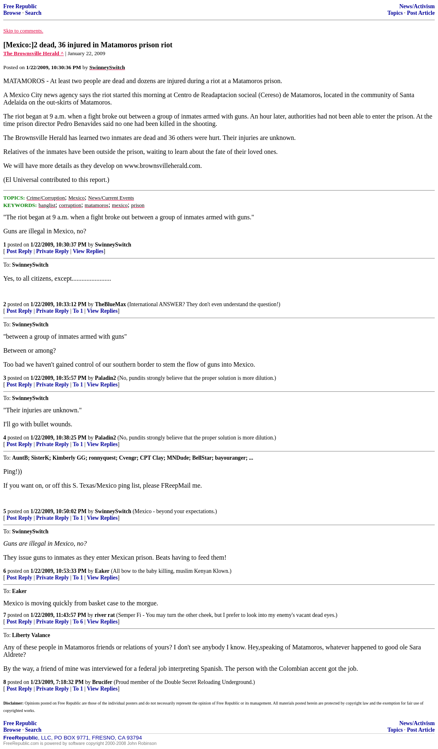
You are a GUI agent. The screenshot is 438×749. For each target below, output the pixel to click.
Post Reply (19, 251)
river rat (105, 615)
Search (33, 13)
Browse (12, 13)
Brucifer (102, 682)
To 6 (78, 622)
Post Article (421, 13)
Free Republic (20, 6)
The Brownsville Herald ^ (33, 53)
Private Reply (52, 251)
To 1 (78, 311)
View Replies (88, 251)
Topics (395, 13)
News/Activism (417, 6)
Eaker (102, 571)
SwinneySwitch (113, 245)
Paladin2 (105, 378)
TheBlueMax (110, 304)
